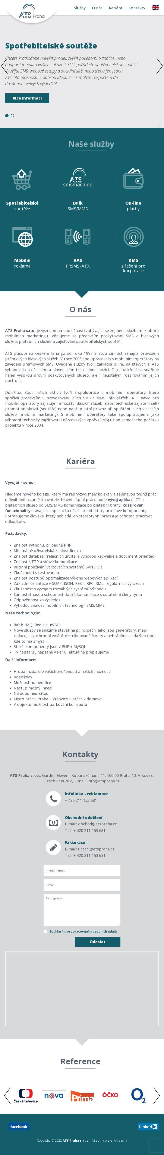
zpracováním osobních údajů (94, 931)
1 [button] (7, 115)
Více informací (27, 98)
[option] (82, 71)
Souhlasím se (83, 931)
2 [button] (12, 115)
